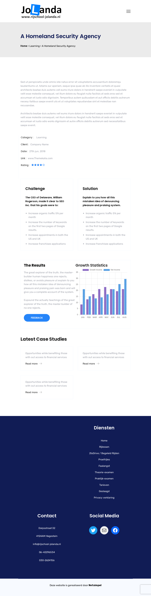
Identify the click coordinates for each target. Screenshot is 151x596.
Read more (33, 363)
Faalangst (104, 465)
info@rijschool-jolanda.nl (47, 544)
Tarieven (104, 485)
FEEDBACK (37, 317)
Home (104, 440)
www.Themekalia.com (40, 158)
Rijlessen (104, 446)
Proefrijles (104, 459)
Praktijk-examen (104, 478)
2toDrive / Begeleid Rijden (104, 453)
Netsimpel (95, 585)
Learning (41, 137)
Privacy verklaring (104, 497)
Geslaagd (104, 491)
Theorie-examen (104, 472)
